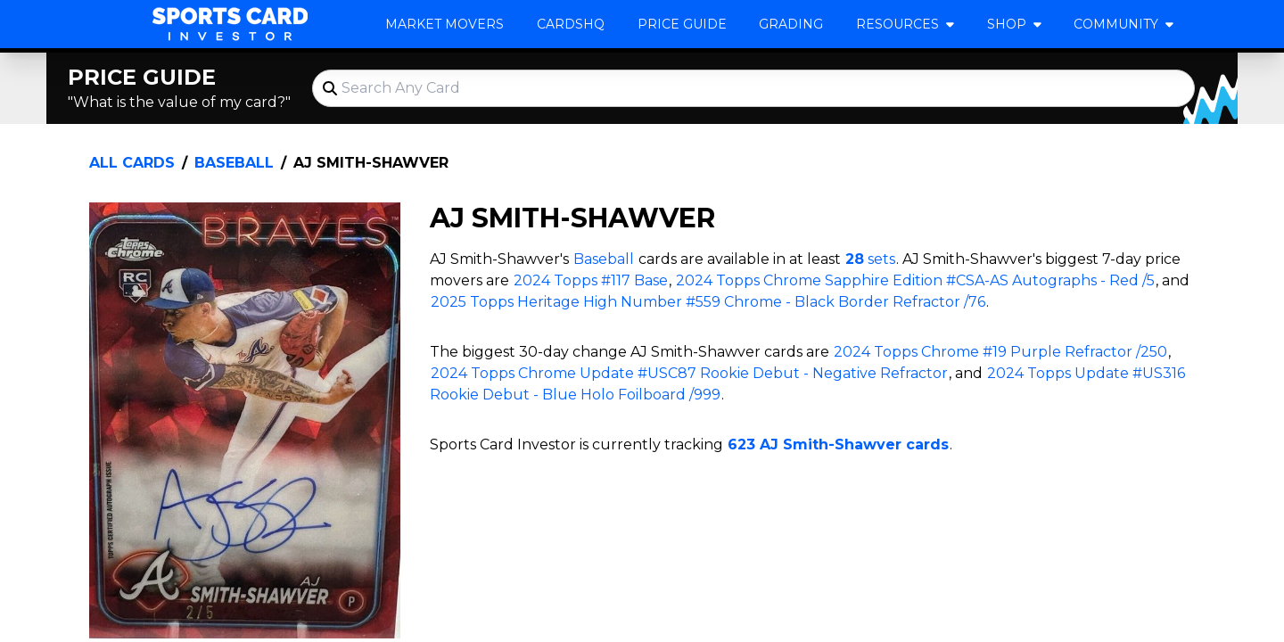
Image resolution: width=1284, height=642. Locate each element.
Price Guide (682, 24)
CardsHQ (571, 24)
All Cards (132, 162)
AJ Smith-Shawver (371, 162)
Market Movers (444, 24)
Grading (791, 24)
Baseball (234, 162)
